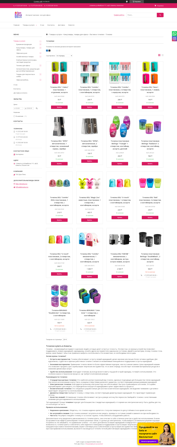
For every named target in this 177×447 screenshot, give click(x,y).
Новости (71, 25)
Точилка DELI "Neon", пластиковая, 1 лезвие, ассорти (150, 89)
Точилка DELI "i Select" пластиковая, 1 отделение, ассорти (59, 89)
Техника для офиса (23, 65)
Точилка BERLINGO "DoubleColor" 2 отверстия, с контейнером (59, 313)
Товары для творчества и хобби (25, 75)
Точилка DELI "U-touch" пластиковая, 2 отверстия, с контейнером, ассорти (59, 256)
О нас (42, 25)
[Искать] (160, 15)
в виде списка (162, 55)
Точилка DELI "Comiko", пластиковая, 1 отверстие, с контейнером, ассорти (90, 89)
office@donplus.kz (22, 187)
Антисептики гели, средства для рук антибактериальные (27, 70)
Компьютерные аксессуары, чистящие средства (26, 61)
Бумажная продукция (24, 44)
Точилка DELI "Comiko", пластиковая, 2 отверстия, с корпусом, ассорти (120, 89)
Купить (59, 107)
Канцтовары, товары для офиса (75, 34)
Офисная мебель (22, 80)
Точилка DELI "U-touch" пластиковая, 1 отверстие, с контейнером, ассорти (120, 200)
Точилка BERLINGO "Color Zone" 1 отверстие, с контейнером (89, 313)
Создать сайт (38, 1)
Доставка (61, 25)
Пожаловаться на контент (94, 444)
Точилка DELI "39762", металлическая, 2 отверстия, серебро (89, 143)
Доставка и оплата (20, 93)
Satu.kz (99, 442)
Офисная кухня (21, 53)
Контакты (51, 25)
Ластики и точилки (97, 34)
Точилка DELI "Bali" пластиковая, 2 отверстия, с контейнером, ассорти (150, 200)
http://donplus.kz (21, 184)
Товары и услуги (28, 25)
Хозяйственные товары (25, 57)
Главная (16, 25)
